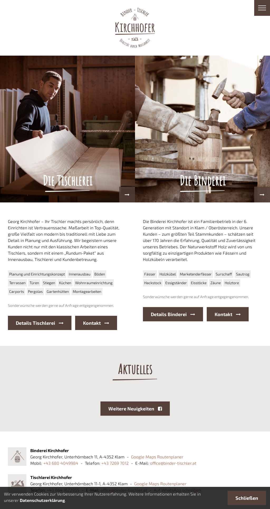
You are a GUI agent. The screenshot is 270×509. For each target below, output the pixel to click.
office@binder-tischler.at (173, 463)
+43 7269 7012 (115, 463)
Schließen (246, 498)
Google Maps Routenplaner (157, 456)
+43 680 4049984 (60, 463)
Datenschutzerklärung (42, 500)
